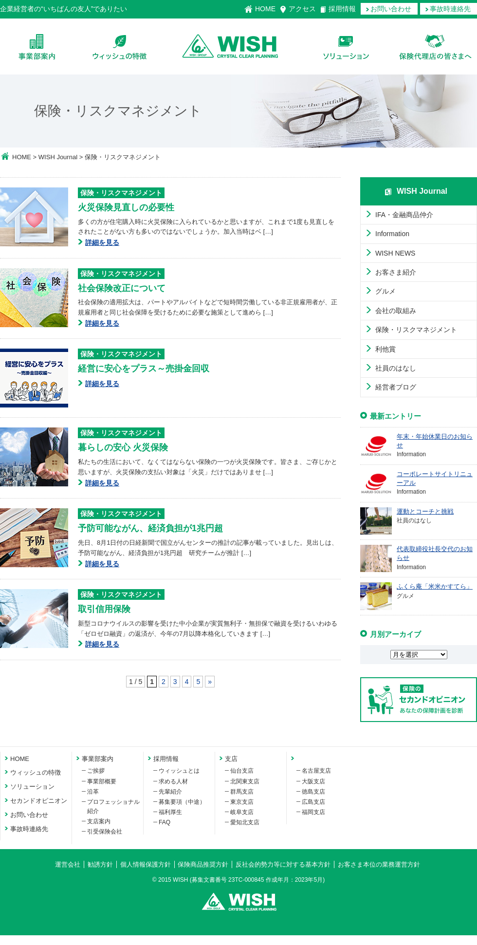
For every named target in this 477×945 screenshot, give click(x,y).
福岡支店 (313, 812)
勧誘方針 (100, 864)
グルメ (385, 291)
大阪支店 (313, 781)
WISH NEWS (395, 253)
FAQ (164, 822)
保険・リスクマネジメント (121, 193)
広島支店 (313, 801)
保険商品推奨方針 (203, 864)
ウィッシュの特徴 (119, 47)
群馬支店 (242, 791)
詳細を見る (102, 242)
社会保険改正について (121, 288)
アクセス (302, 9)
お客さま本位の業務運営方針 (379, 864)
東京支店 (242, 801)
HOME (265, 9)
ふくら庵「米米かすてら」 (435, 586)
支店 (231, 758)
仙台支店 (242, 770)
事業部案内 (97, 758)
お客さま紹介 (395, 272)
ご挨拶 (96, 770)
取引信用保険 (104, 609)
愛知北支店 (244, 822)
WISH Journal (57, 157)
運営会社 (67, 864)
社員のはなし (395, 368)
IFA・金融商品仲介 (404, 215)
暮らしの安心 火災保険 (123, 447)
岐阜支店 (242, 812)
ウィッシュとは (179, 770)
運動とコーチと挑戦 (425, 511)
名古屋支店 (316, 770)
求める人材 (173, 781)
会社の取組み (395, 311)
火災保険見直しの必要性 (126, 207)
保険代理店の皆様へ (435, 47)
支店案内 (98, 821)
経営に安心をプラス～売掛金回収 (143, 368)
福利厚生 (170, 812)
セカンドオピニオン (38, 800)
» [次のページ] (210, 682)
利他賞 (385, 349)
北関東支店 (244, 781)
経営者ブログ (395, 387)
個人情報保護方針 (145, 864)
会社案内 (37, 47)
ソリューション (346, 47)
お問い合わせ (390, 9)
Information (392, 234)
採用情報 (342, 9)
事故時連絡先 (450, 9)
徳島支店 (313, 791)
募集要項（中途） (182, 801)
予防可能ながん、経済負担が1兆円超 (150, 528)
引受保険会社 (104, 831)
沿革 (93, 791)
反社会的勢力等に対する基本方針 (283, 864)
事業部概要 (101, 781)
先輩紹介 (170, 791)
